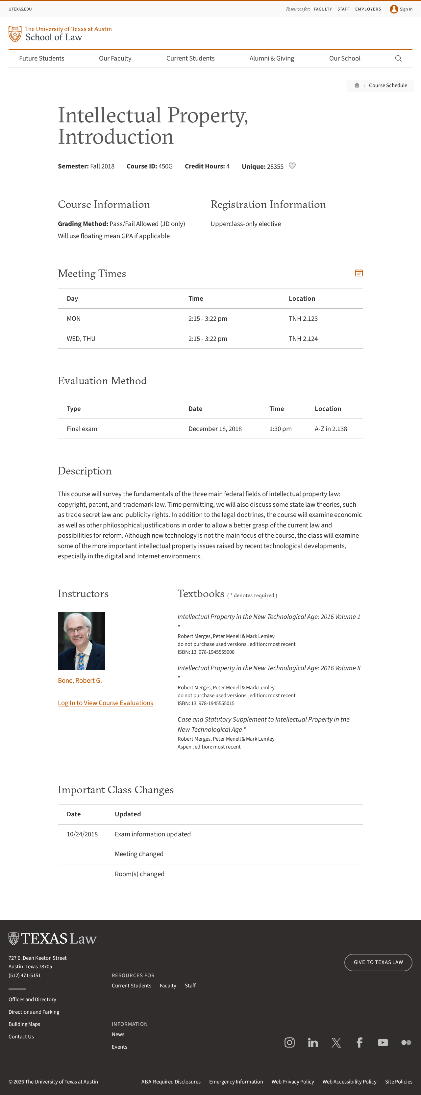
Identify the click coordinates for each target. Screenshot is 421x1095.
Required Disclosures (171, 1082)
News (118, 1034)
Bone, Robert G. (81, 648)
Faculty (323, 9)
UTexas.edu (20, 9)
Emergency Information (236, 1082)
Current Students (195, 58)
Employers (368, 9)
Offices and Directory (32, 1000)
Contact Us (21, 1037)
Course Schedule (388, 85)
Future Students (46, 58)
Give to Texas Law (378, 962)
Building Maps (24, 1024)
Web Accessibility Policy (350, 1082)
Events (119, 1047)
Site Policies (398, 1082)
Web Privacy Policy (293, 1082)
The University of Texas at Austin (61, 1082)
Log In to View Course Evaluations (105, 703)
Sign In (401, 9)
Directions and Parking (34, 1012)
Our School (349, 58)
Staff (343, 9)
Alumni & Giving (276, 58)
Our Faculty (119, 58)
